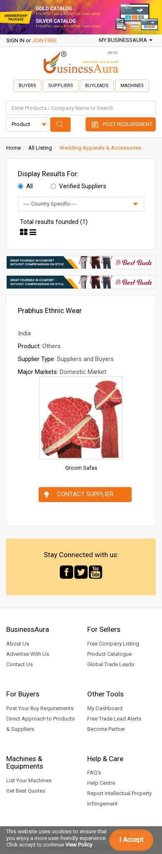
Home (13, 148)
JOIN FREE (44, 40)
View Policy (78, 845)
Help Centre (101, 783)
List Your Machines (29, 780)
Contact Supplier (85, 494)
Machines (132, 85)
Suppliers (60, 85)
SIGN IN (15, 40)
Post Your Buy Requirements (40, 708)
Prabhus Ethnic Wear (50, 310)
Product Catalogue (109, 654)
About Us (17, 643)
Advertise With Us (27, 654)
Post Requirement (127, 124)
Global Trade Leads (110, 664)
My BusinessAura (125, 40)
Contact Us (19, 664)
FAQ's (94, 772)
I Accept (131, 840)
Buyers (27, 85)
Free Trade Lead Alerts (114, 719)
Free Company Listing (113, 643)
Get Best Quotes (25, 791)
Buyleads (96, 85)
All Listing (40, 148)
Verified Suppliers (78, 186)
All (25, 186)
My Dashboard (105, 708)
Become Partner (106, 729)
